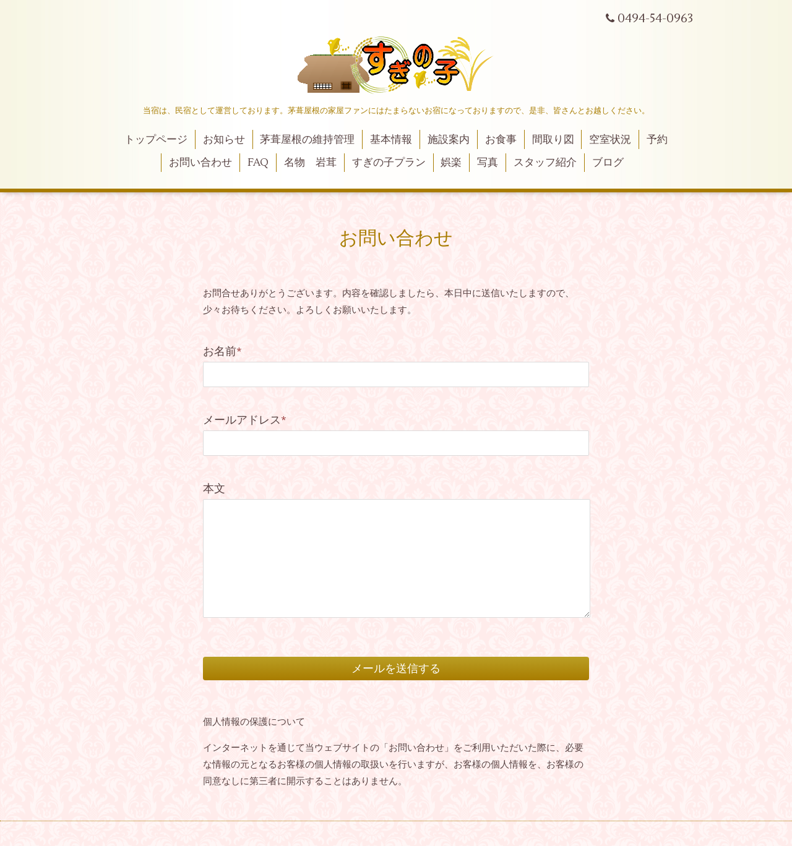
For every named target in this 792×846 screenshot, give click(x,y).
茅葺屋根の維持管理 (307, 140)
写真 (487, 162)
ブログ (608, 162)
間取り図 (553, 140)
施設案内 (449, 140)
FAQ (258, 162)
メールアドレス (244, 420)
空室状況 (610, 140)
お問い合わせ (200, 162)
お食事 (501, 140)
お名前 (222, 351)
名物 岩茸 (310, 162)
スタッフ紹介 (545, 162)
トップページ (155, 140)
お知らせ (224, 140)
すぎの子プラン (389, 162)
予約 (657, 140)
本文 (214, 489)
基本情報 (391, 140)
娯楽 (451, 162)
